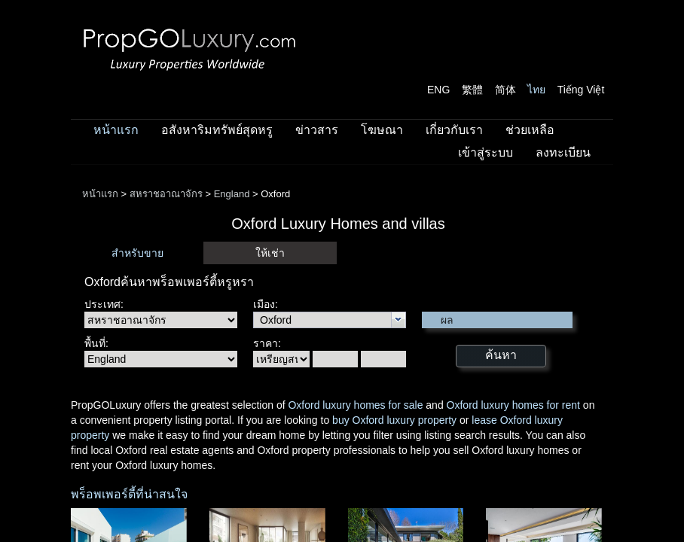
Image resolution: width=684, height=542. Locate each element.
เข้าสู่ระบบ (485, 152)
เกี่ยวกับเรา (454, 129)
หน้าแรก (116, 129)
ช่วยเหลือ (529, 129)
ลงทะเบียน (563, 152)
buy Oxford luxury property (394, 420)
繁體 (472, 90)
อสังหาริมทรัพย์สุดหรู (217, 129)
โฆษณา (382, 129)
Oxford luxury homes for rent (513, 405)
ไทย (536, 90)
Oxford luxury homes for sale (355, 405)
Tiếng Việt (581, 90)
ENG (438, 90)
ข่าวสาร (316, 129)
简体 (505, 90)
